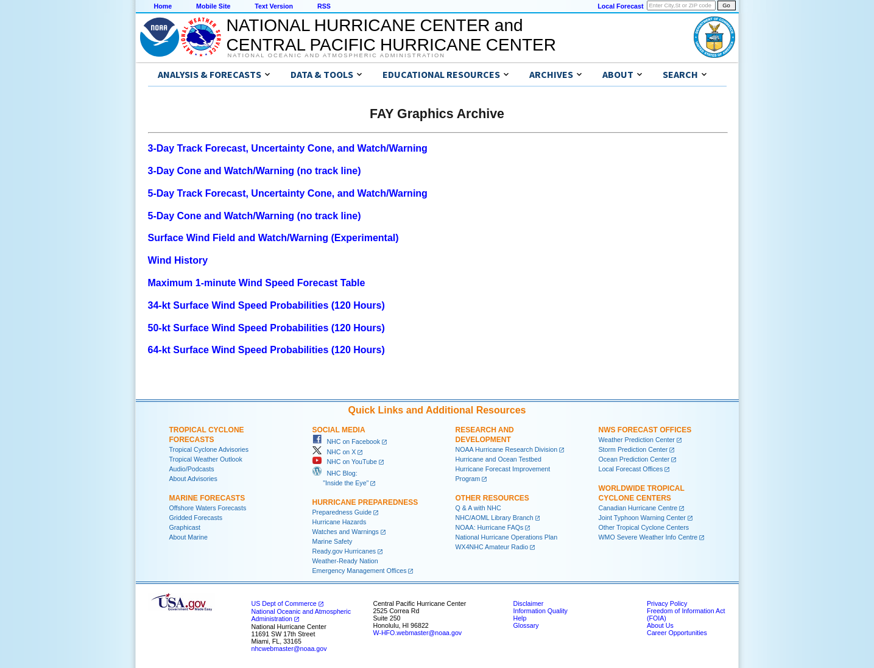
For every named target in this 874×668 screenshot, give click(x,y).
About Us (660, 625)
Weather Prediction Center (637, 439)
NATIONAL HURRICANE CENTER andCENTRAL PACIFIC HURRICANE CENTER (391, 35)
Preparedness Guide (342, 512)
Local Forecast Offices (631, 469)
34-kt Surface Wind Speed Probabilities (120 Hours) (266, 305)
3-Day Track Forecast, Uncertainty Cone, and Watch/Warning (288, 148)
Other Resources (492, 498)
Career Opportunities (677, 632)
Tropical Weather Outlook (205, 459)
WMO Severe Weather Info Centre (648, 537)
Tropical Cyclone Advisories (209, 449)
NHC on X (334, 451)
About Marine (188, 537)
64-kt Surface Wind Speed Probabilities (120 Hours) (266, 350)
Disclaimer (528, 603)
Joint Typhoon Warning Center (642, 517)
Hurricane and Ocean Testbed (498, 459)
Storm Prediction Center (633, 449)
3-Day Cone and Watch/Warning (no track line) (254, 171)
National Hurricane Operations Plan (507, 537)
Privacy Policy (667, 603)
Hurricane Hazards (339, 522)
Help (520, 618)
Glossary (526, 625)
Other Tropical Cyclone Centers (644, 527)
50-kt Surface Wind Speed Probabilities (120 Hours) (266, 328)
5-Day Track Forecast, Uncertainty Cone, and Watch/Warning (288, 193)
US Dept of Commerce (284, 603)
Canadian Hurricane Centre (638, 508)
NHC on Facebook (346, 441)
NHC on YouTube (344, 461)
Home (163, 6)
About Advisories (193, 478)
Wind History (178, 260)
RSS (324, 6)
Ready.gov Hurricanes (344, 551)
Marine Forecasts (207, 498)
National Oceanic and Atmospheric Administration (336, 55)
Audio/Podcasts (191, 469)
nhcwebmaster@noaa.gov (289, 648)
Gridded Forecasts (196, 517)
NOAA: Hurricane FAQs (490, 527)
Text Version (274, 6)
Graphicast (185, 527)
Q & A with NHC (478, 508)
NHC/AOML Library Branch (495, 517)
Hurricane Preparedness (365, 502)
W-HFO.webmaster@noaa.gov (417, 632)
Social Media (338, 430)
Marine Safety (332, 541)
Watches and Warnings (345, 531)
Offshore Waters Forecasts (208, 508)
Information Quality (540, 610)
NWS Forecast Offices (645, 430)
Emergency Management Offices (359, 570)
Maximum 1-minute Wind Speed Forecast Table (256, 283)
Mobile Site (213, 6)
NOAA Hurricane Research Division (507, 449)
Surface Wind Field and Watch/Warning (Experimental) (273, 238)
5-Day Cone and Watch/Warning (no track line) (254, 216)
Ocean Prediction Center (634, 459)
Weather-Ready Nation (345, 560)
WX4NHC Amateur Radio (492, 546)
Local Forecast (620, 6)
